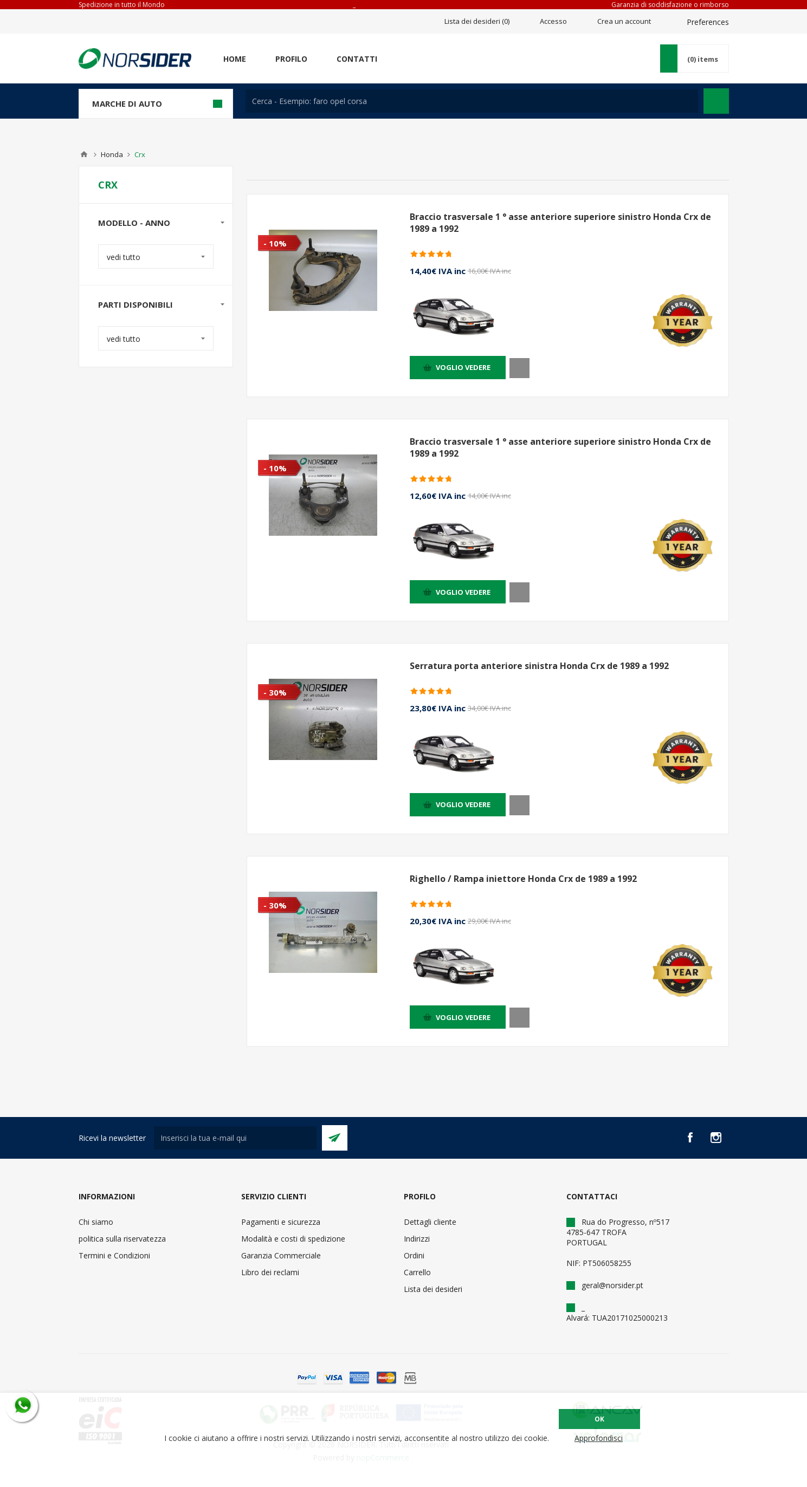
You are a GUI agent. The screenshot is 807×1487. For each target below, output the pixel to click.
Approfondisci (598, 1438)
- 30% (275, 692)
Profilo (291, 59)
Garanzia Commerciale (281, 1255)
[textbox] (472, 101)
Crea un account (624, 21)
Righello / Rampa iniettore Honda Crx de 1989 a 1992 (523, 879)
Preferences (708, 22)
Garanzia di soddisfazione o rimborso (670, 4)
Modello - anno (134, 222)
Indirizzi (417, 1238)
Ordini (414, 1255)
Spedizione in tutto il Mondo (122, 4)
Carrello (417, 1272)
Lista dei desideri (433, 1289)
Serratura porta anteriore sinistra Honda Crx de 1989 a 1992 (539, 666)
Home (234, 59)
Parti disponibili (135, 304)
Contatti (357, 59)
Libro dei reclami (270, 1272)
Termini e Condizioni (114, 1255)
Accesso (553, 21)
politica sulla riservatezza (122, 1238)
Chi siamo (96, 1222)
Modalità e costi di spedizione (293, 1238)
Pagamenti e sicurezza (280, 1222)
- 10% (275, 243)
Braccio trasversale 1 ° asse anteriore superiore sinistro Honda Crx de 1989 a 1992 (560, 223)
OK (599, 1419)
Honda (112, 154)
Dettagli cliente (430, 1222)
